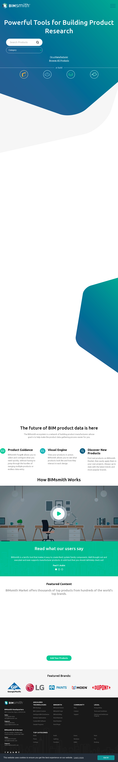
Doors (75, 735)
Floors (35, 739)
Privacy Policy (98, 707)
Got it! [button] (106, 758)
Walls (34, 735)
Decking (96, 742)
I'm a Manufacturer (59, 57)
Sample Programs (38, 724)
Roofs (55, 735)
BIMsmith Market (58, 707)
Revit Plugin (56, 724)
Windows (76, 739)
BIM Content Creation (39, 711)
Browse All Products (59, 60)
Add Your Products (59, 658)
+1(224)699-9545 (9, 722)
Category (25, 50)
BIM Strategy (37, 707)
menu (113, 5)
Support (76, 714)
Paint (95, 735)
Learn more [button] (79, 758)
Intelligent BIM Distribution (41, 714)
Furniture (56, 742)
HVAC (75, 742)
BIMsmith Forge (58, 711)
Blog (75, 707)
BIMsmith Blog (57, 714)
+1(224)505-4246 (9, 716)
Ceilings (35, 742)
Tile (95, 739)
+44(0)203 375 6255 (10, 739)
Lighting (55, 739)
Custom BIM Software (39, 721)
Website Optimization (39, 718)
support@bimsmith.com (11, 724)
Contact (76, 711)
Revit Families (57, 721)
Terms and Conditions (100, 711)
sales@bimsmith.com (10, 718)
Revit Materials (57, 718)
